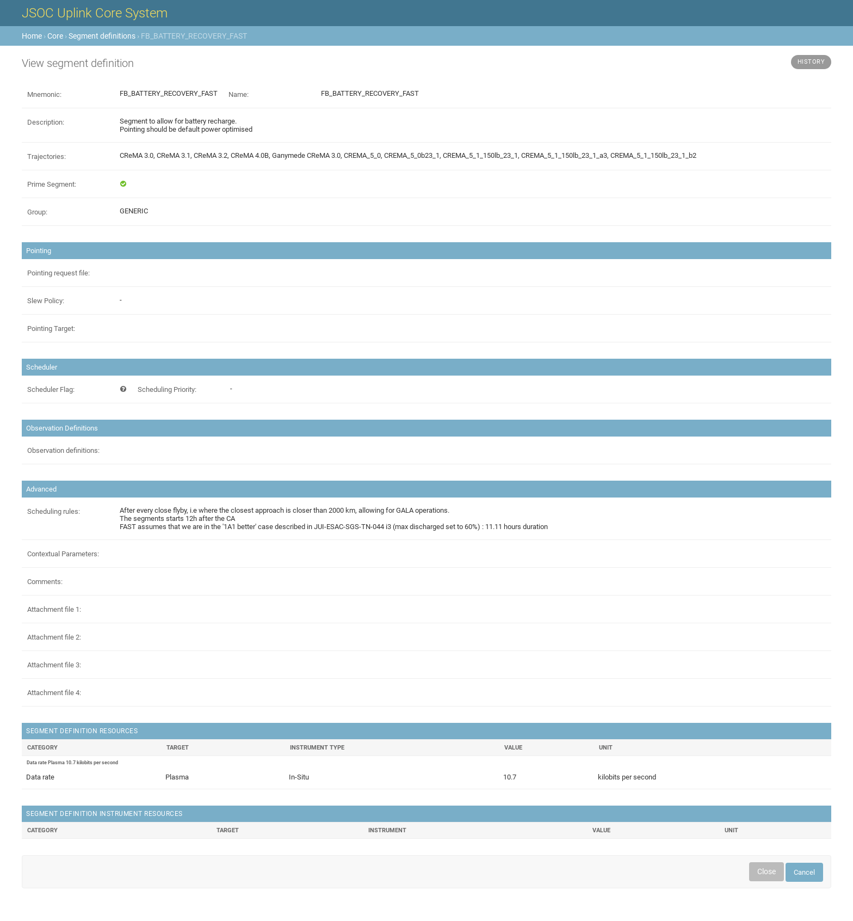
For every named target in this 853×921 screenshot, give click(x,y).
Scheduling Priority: (167, 389)
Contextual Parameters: (63, 554)
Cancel (804, 872)
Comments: (45, 582)
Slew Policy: (45, 301)
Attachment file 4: (54, 693)
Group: (37, 212)
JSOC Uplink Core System (95, 13)
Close (766, 871)
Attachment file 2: (54, 637)
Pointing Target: (51, 328)
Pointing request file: (58, 273)
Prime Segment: (51, 184)
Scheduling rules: (53, 511)
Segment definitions (102, 36)
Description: (45, 122)
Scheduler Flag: (51, 389)
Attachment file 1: (54, 609)
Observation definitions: (63, 450)
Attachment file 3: (54, 665)
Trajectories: (46, 156)
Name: (238, 94)
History (811, 61)
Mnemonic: (44, 94)
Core (55, 36)
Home (32, 36)
